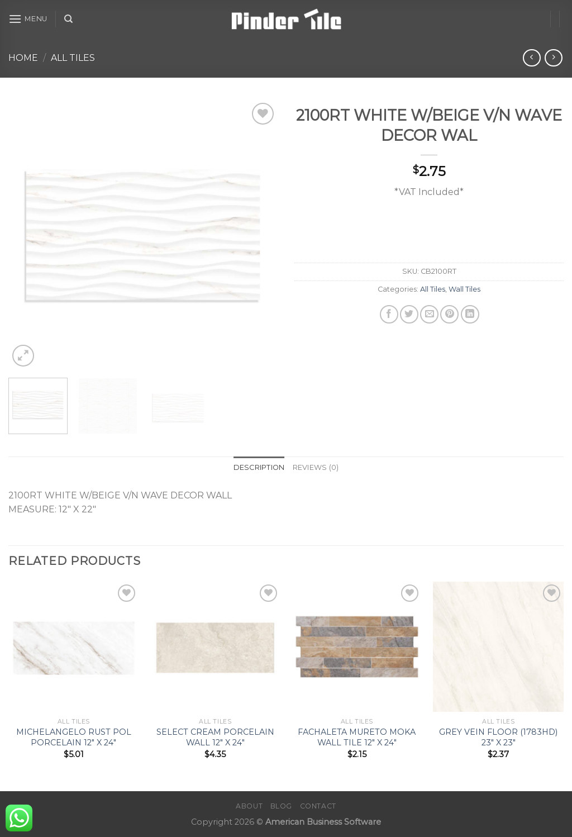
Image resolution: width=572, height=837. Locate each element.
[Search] (68, 19)
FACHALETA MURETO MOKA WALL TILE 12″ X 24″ (357, 737)
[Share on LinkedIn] (470, 314)
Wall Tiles (464, 289)
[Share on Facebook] (389, 314)
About (249, 806)
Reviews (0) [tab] (316, 467)
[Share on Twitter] (409, 314)
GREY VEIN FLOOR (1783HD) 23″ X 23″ (498, 737)
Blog (281, 806)
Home (23, 58)
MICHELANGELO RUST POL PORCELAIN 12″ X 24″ (73, 737)
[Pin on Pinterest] (449, 314)
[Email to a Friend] (429, 314)
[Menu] (27, 18)
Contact (318, 806)
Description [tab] (259, 467)
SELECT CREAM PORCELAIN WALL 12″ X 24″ (215, 737)
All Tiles (73, 58)
